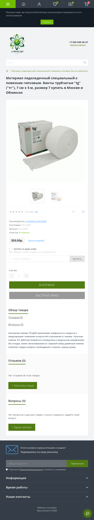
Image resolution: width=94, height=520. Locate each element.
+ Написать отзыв (23, 385)
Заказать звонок (78, 44)
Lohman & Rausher (36, 221)
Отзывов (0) (15, 317)
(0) (36, 211)
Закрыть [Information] (47, 21)
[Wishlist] (73, 211)
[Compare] (83, 211)
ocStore (53, 507)
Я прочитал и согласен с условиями (37, 469)
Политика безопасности (31, 469)
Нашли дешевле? (36, 240)
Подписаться (77, 463)
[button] (39, 4)
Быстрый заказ (47, 295)
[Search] (84, 62)
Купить (77, 259)
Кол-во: (13, 270)
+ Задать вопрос (22, 427)
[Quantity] (19, 275)
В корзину (47, 285)
